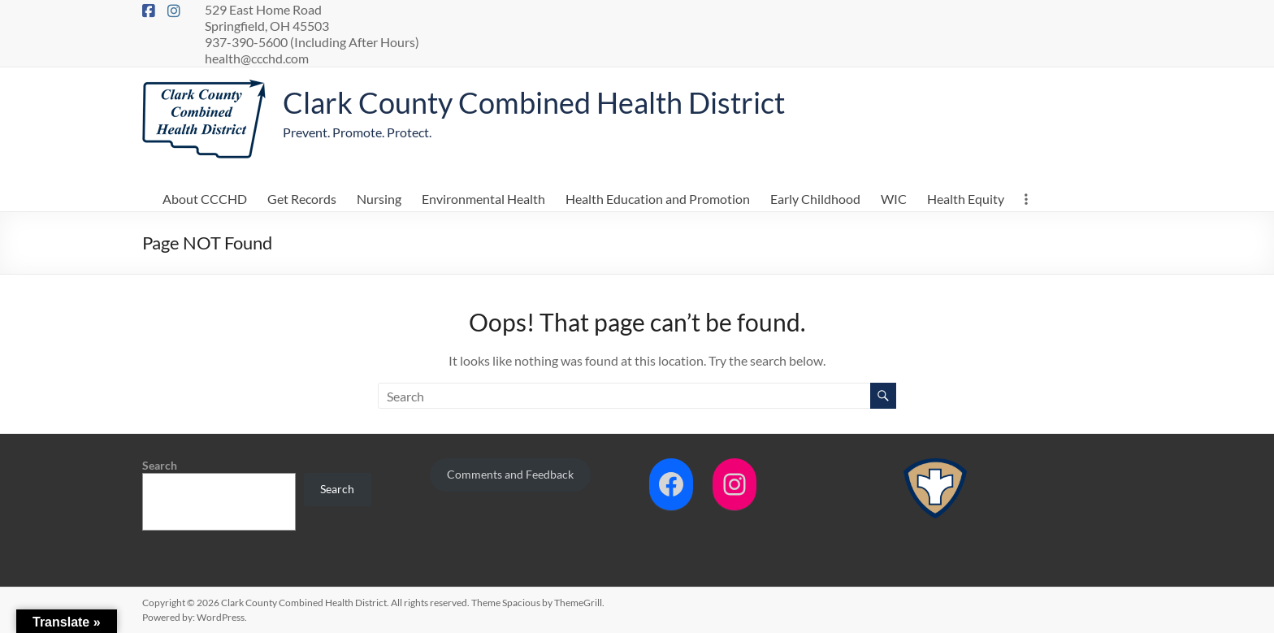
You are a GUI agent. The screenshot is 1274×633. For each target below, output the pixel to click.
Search (159, 465)
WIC (894, 198)
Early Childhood (815, 198)
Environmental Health (483, 198)
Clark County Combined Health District (534, 102)
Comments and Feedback (510, 474)
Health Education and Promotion (658, 198)
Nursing (379, 198)
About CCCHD (204, 198)
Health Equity (965, 198)
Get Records (301, 198)
